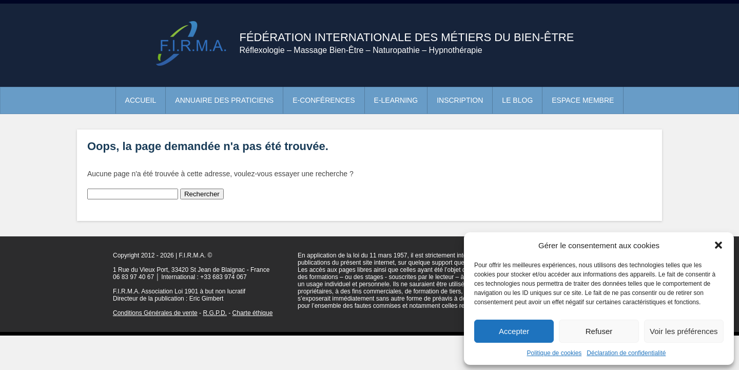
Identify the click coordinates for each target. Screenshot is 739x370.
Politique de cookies (554, 353)
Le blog (517, 100)
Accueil (141, 100)
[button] (718, 245)
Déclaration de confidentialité (626, 353)
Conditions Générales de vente (155, 313)
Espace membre (583, 100)
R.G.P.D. (214, 313)
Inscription (460, 100)
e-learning (396, 100)
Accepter (514, 331)
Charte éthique (252, 313)
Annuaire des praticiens (224, 100)
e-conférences (324, 100)
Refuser (599, 331)
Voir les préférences (684, 331)
